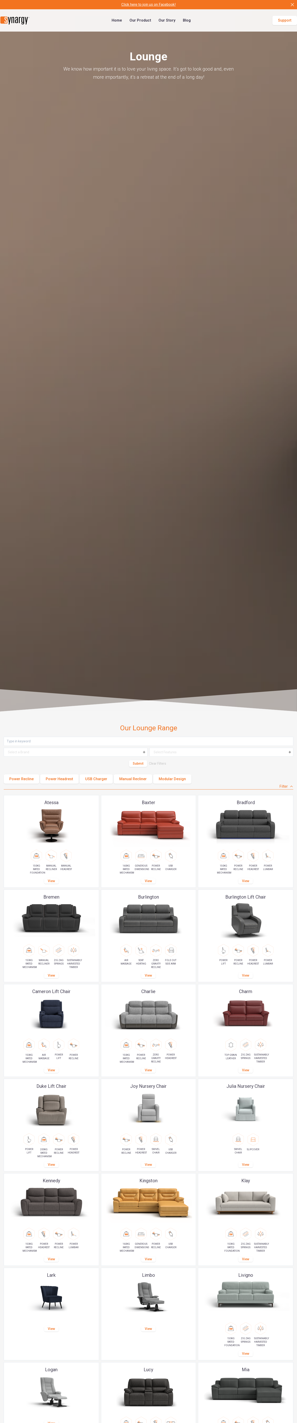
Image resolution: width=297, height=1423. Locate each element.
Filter (286, 786)
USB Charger (96, 779)
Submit (138, 763)
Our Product (140, 20)
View (51, 881)
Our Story (166, 20)
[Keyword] (148, 741)
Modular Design (172, 779)
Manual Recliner (133, 779)
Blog (187, 20)
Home (117, 20)
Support (284, 20)
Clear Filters (157, 763)
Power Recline (21, 779)
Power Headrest (59, 779)
